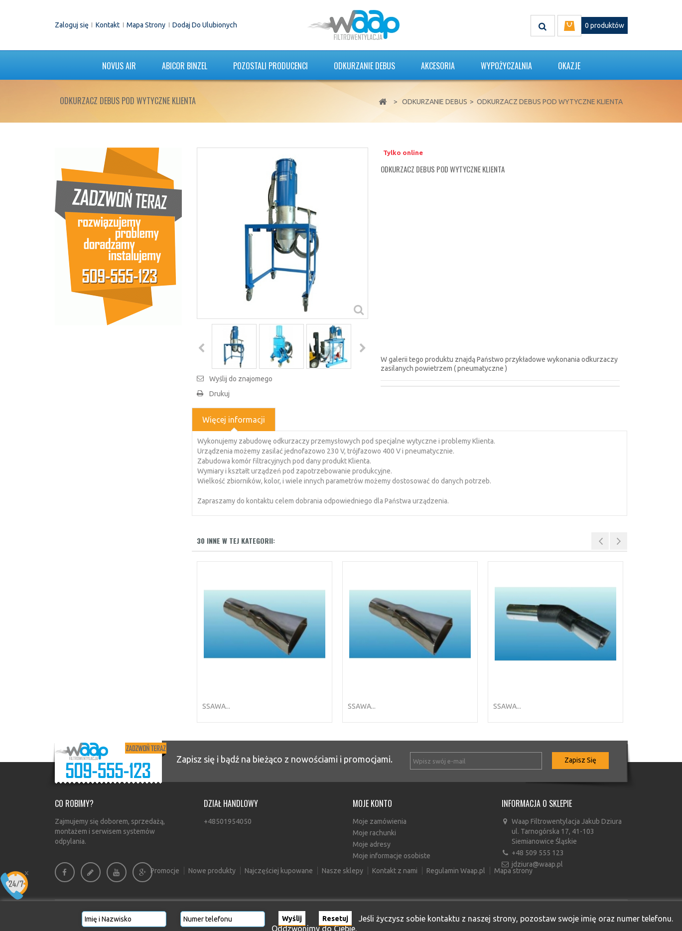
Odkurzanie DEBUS (364, 66)
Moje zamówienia (380, 821)
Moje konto (372, 803)
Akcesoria (438, 66)
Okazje (569, 66)
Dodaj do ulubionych (204, 25)
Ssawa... (216, 706)
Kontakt (108, 25)
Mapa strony (146, 25)
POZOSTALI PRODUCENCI (270, 66)
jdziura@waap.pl (537, 864)
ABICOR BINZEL (184, 66)
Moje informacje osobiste (391, 856)
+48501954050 (228, 821)
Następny (362, 348)
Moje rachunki (374, 833)
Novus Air (119, 66)
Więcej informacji (233, 419)
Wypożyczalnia (506, 66)
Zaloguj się (72, 25)
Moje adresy (372, 844)
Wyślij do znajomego (241, 379)
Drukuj (219, 394)
